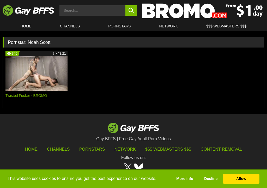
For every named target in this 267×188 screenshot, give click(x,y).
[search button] (131, 10)
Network (168, 26)
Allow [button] (241, 179)
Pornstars (92, 149)
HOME (26, 26)
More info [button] (184, 179)
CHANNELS (70, 26)
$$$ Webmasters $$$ (226, 26)
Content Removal (221, 149)
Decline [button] (210, 179)
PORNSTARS (119, 26)
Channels (58, 149)
